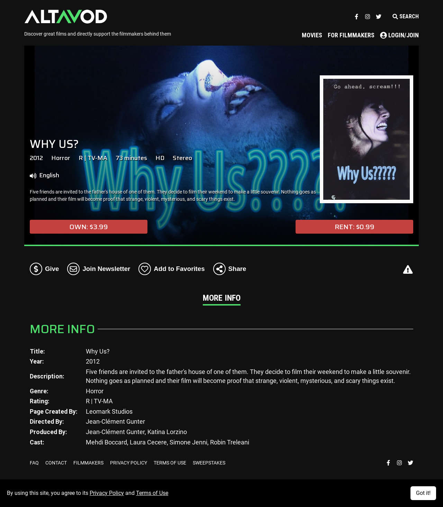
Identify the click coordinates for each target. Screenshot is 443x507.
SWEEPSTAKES (209, 463)
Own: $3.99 (89, 226)
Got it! (423, 493)
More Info (222, 298)
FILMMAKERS (89, 463)
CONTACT (56, 463)
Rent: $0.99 (354, 226)
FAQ (35, 463)
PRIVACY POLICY (129, 463)
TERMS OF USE (170, 463)
